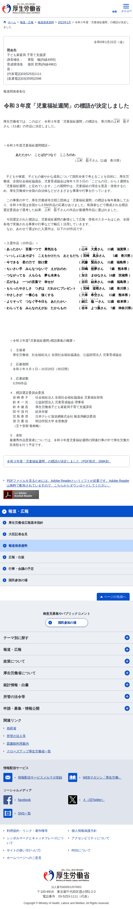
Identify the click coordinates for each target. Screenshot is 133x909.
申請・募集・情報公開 (66, 708)
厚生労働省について (66, 672)
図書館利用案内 (18, 743)
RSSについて (81, 850)
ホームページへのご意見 (24, 858)
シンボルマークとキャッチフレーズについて (35, 840)
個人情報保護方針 (84, 830)
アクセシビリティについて (90, 838)
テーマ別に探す (66, 637)
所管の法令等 (66, 696)
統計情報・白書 (66, 684)
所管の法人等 (16, 736)
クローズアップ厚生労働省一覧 (29, 751)
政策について (66, 661)
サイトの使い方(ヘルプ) (23, 850)
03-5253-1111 (68, 896)
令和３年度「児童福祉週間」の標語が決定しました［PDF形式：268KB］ (59, 461)
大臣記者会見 (18, 534)
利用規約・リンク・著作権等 (27, 830)
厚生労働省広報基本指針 (26, 522)
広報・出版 (16, 557)
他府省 (11, 728)
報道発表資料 (18, 545)
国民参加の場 (18, 580)
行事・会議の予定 (21, 568)
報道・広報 (66, 649)
